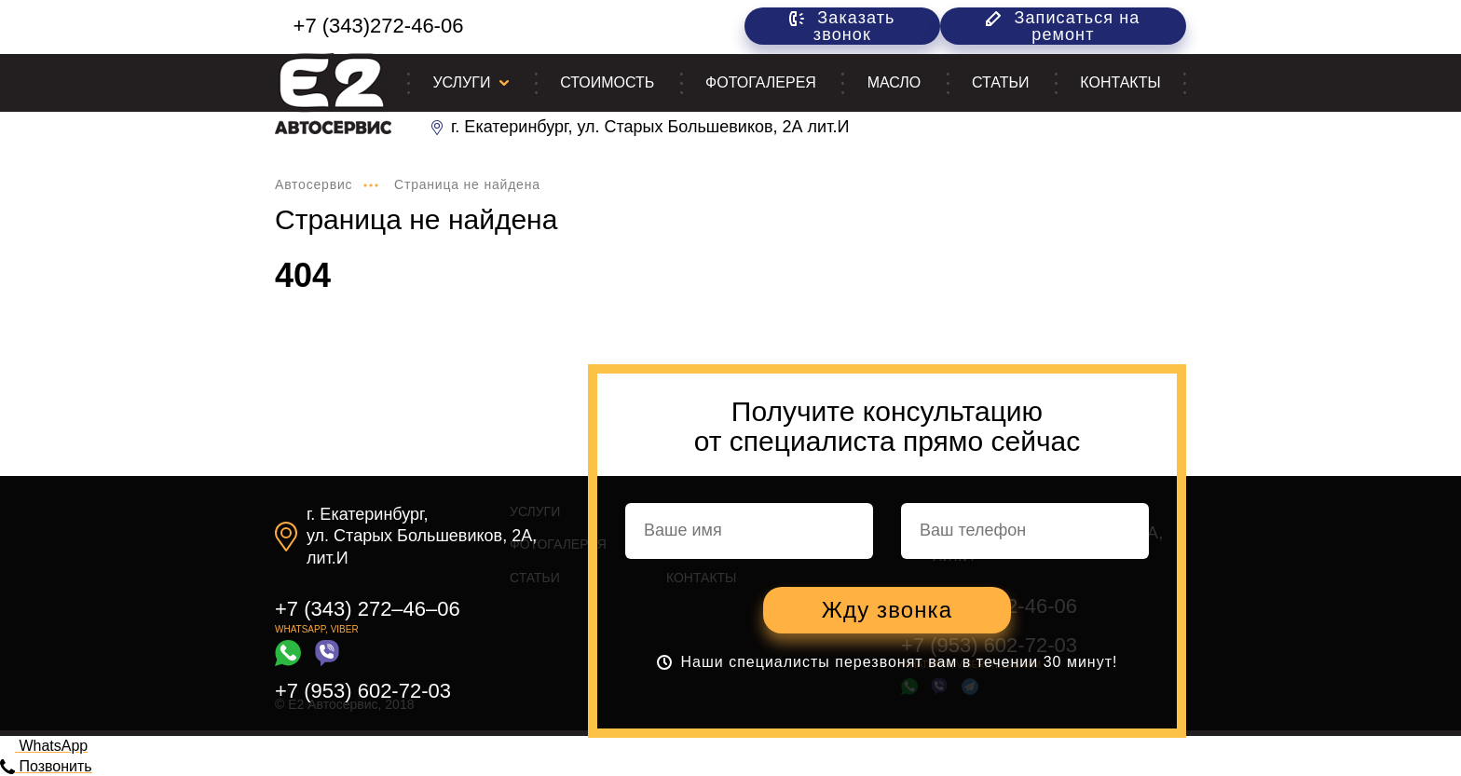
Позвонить (46, 766)
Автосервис (313, 184)
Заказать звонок (841, 26)
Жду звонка (887, 609)
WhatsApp (44, 746)
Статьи (1000, 82)
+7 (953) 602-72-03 (363, 690)
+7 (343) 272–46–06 (367, 608)
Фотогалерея (760, 82)
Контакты (1120, 82)
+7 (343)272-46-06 (379, 25)
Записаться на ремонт (1063, 26)
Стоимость (607, 82)
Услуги (461, 82)
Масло (894, 82)
